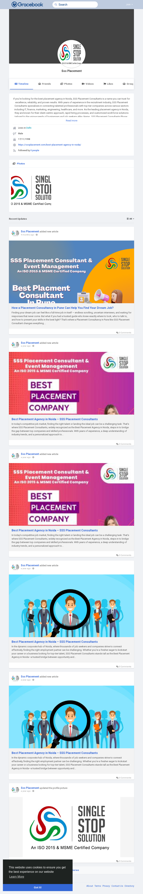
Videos (88, 83)
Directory (129, 886)
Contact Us (117, 886)
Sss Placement (72, 71)
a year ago (26, 346)
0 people (34, 150)
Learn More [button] (16, 876)
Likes (108, 83)
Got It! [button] (38, 887)
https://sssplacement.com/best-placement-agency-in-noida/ (49, 145)
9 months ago (27, 235)
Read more (71, 120)
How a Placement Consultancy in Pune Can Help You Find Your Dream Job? (63, 308)
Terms (98, 886)
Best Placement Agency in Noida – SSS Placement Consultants (55, 419)
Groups (129, 83)
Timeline (21, 83)
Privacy (106, 886)
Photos (66, 83)
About (89, 886)
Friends (44, 83)
